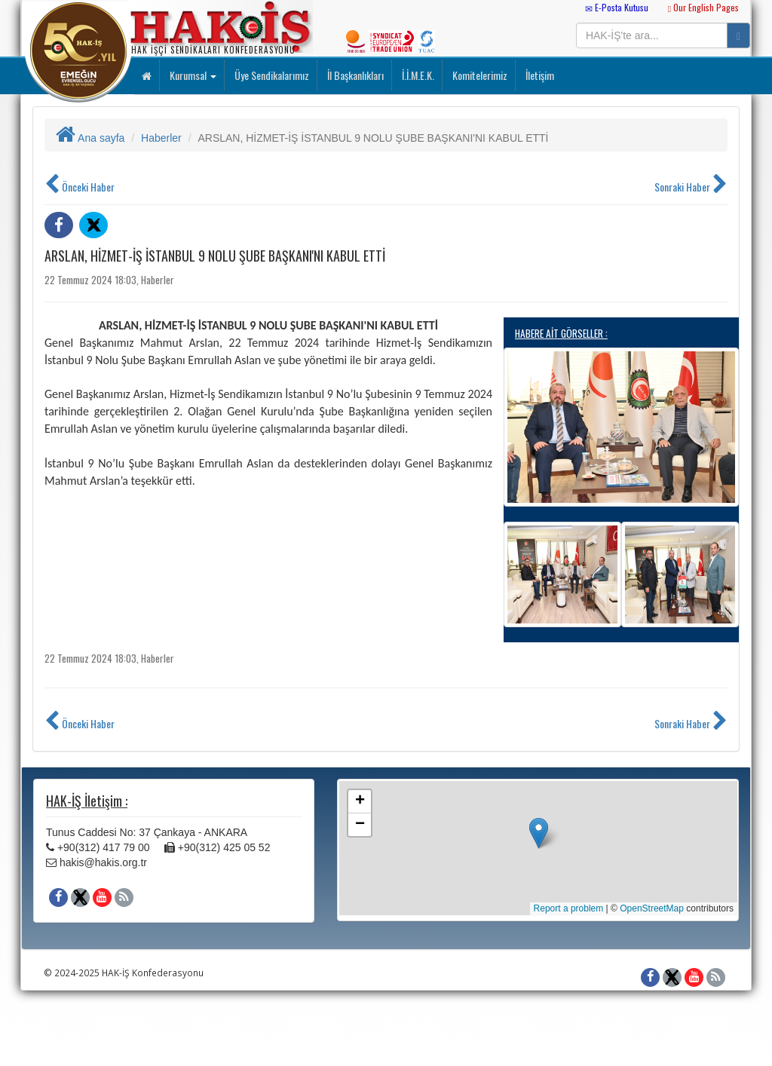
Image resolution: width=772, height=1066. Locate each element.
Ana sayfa (90, 138)
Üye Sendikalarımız (270, 75)
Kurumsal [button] (191, 75)
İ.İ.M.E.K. (417, 75)
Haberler (161, 138)
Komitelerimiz (478, 75)
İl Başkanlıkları (354, 75)
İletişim (538, 75)
